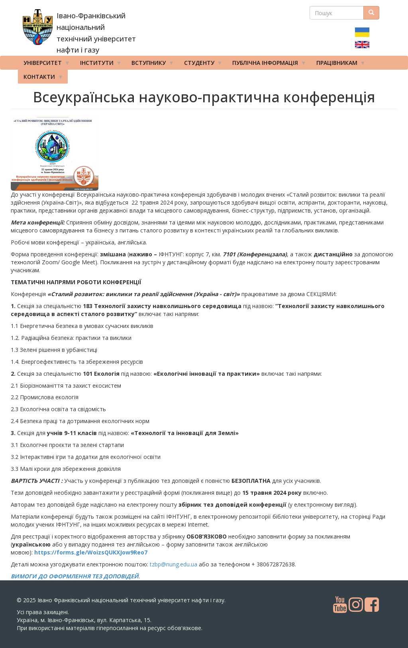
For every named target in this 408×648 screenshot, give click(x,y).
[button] (74, 154)
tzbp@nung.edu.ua (173, 564)
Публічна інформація (266, 64)
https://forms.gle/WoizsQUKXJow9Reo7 (90, 552)
